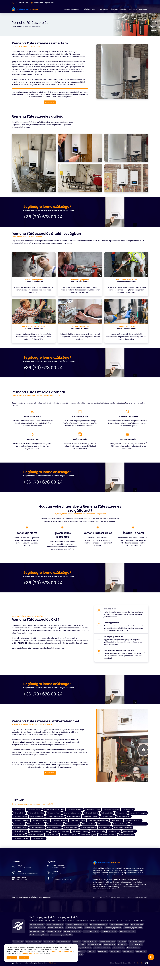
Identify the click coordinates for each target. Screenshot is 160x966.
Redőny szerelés (128, 951)
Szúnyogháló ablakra (37, 931)
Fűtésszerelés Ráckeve (20, 827)
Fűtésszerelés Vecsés (53, 813)
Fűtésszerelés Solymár (120, 824)
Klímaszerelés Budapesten (102, 948)
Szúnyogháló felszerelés (72, 931)
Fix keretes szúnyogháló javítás (76, 924)
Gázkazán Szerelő (79, 944)
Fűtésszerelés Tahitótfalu (21, 838)
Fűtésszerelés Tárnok (54, 827)
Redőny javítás (102, 951)
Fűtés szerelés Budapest (136, 941)
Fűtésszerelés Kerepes (37, 827)
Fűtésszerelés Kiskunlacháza (39, 831)
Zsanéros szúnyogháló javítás (61, 935)
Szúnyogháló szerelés (109, 931)
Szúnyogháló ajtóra (54, 931)
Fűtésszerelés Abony (123, 816)
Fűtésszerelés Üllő (116, 820)
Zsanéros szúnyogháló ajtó (39, 935)
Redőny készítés (115, 951)
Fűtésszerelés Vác (127, 809)
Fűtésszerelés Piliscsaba (80, 831)
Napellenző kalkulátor (55, 928)
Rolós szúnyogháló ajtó (113, 928)
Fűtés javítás (103, 9)
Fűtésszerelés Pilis (18, 824)
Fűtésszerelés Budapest (72, 9)
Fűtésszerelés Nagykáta (54, 824)
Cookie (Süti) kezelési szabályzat (112, 897)
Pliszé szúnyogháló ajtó (74, 928)
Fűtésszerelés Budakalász (35, 824)
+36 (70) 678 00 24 (24, 867)
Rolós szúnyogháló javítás (133, 928)
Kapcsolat (143, 9)
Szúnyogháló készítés (91, 931)
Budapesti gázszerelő (63, 941)
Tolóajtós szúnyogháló (127, 931)
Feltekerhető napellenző (55, 924)
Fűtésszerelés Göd (107, 813)
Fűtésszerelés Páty (19, 835)
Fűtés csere (132, 9)
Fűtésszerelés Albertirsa (59, 820)
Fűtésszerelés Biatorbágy (133, 820)
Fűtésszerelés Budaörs (92, 809)
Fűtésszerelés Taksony (126, 835)
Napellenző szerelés (133, 948)
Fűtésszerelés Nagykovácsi (60, 831)
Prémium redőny (80, 951)
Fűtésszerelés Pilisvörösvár (40, 820)
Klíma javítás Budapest (84, 948)
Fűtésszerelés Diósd (88, 824)
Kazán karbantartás (136, 944)
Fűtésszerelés (89, 9)
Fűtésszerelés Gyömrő (20, 816)
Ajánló (95, 897)
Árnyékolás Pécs (18, 941)
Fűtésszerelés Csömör (20, 831)
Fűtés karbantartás (118, 9)
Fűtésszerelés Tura (52, 835)
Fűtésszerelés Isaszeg (72, 824)
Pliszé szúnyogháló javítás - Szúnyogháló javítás (53, 917)
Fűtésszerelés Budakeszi (90, 816)
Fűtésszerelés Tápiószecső (107, 835)
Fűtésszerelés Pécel (104, 824)
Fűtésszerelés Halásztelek (138, 824)
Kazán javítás (17, 27)
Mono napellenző (137, 924)
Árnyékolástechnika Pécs (33, 941)
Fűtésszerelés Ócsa (114, 831)
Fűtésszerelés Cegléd (33, 809)
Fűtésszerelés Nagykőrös (36, 813)
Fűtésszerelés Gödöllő (91, 813)
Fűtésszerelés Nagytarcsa (69, 835)
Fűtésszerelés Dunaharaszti (72, 813)
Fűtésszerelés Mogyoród (88, 835)
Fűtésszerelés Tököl (105, 827)
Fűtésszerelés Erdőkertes (88, 827)
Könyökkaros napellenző (98, 924)
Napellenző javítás (118, 948)
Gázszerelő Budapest (94, 944)
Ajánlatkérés (49, 102)
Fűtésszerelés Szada (38, 838)
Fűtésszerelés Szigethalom (55, 816)
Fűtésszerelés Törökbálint (21, 820)
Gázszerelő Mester (109, 944)
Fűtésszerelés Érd (18, 809)
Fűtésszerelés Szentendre (111, 809)
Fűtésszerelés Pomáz (36, 816)
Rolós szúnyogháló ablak (93, 928)
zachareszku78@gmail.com (27, 873)
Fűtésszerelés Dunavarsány (123, 827)
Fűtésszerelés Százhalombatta (98, 820)
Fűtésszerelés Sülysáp (98, 831)
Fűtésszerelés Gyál (19, 813)
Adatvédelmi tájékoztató (137, 897)
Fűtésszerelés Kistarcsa (77, 820)
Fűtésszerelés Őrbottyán (35, 835)
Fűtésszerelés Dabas (73, 816)
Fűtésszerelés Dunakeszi (74, 809)
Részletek (52, 963)
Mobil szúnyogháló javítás (119, 924)
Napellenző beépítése (37, 928)
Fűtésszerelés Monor (108, 816)
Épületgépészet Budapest (107, 941)
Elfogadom (11, 958)
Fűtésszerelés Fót (121, 813)
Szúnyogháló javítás (37, 924)
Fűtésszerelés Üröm (129, 831)
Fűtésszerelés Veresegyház (138, 813)
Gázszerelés (76, 941)
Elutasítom (23, 958)
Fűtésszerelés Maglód (70, 827)
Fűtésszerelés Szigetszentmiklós (54, 809)
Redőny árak (91, 951)
